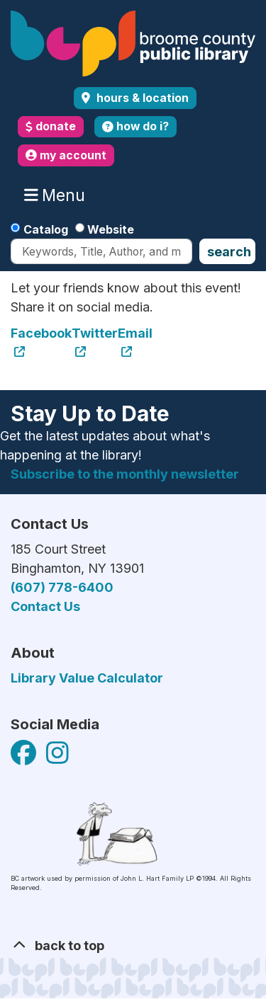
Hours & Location (141, 98)
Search (229, 251)
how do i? (135, 126)
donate (51, 126)
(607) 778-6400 (62, 587)
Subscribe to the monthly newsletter (125, 474)
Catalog (45, 229)
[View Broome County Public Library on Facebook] (25, 757)
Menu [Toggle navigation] (58, 195)
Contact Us (45, 606)
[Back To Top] (133, 945)
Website (110, 229)
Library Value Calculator (87, 677)
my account (66, 155)
